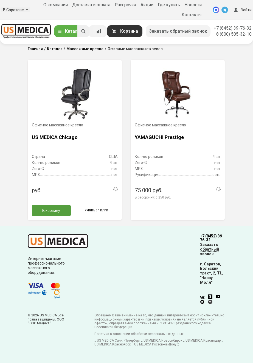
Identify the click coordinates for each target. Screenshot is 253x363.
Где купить (169, 4)
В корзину (51, 210)
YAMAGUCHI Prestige (159, 137)
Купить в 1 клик (96, 210)
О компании (55, 4)
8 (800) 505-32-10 (234, 34)
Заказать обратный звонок (178, 31)
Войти (242, 10)
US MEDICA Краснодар (203, 340)
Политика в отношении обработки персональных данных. (139, 334)
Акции (146, 4)
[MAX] (216, 10)
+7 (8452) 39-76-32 (233, 28)
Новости (193, 4)
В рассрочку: (153, 197)
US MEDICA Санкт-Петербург (118, 340)
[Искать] (83, 31)
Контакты (192, 14)
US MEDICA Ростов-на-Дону (155, 344)
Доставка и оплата (91, 4)
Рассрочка (125, 4)
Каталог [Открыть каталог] (69, 31)
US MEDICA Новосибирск (163, 340)
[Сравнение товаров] (99, 31)
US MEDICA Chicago (55, 137)
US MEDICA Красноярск (112, 344)
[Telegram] (224, 10)
